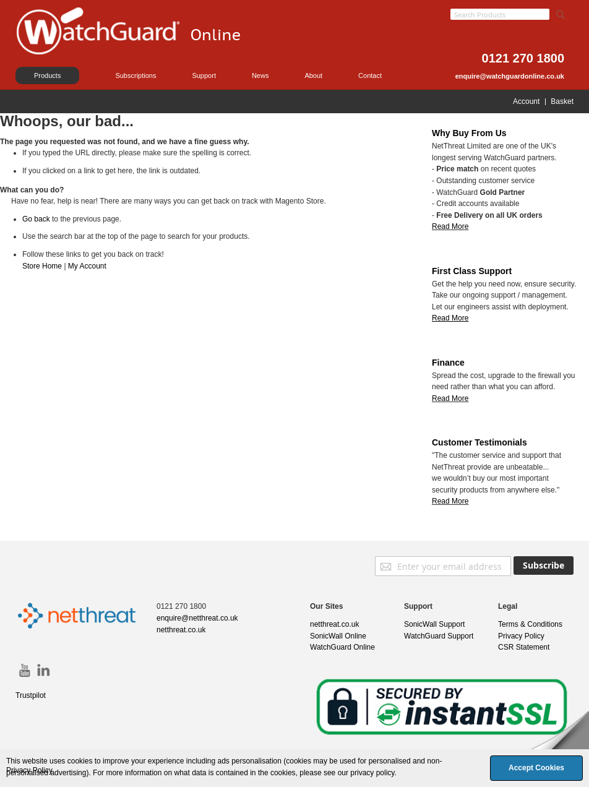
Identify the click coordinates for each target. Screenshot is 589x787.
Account (526, 101)
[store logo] (142, 46)
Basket (562, 101)
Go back (36, 219)
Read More (450, 226)
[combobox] (499, 14)
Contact (370, 75)
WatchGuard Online (342, 647)
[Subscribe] (544, 565)
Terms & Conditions (530, 624)
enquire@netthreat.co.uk (197, 618)
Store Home (42, 266)
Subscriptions (135, 75)
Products (47, 75)
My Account (87, 266)
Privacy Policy (521, 636)
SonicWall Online (338, 636)
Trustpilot (30, 695)
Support (204, 75)
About (313, 75)
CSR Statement (523, 647)
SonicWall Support (434, 624)
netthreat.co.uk (181, 630)
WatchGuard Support (438, 636)
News (260, 75)
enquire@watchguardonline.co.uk (509, 76)
